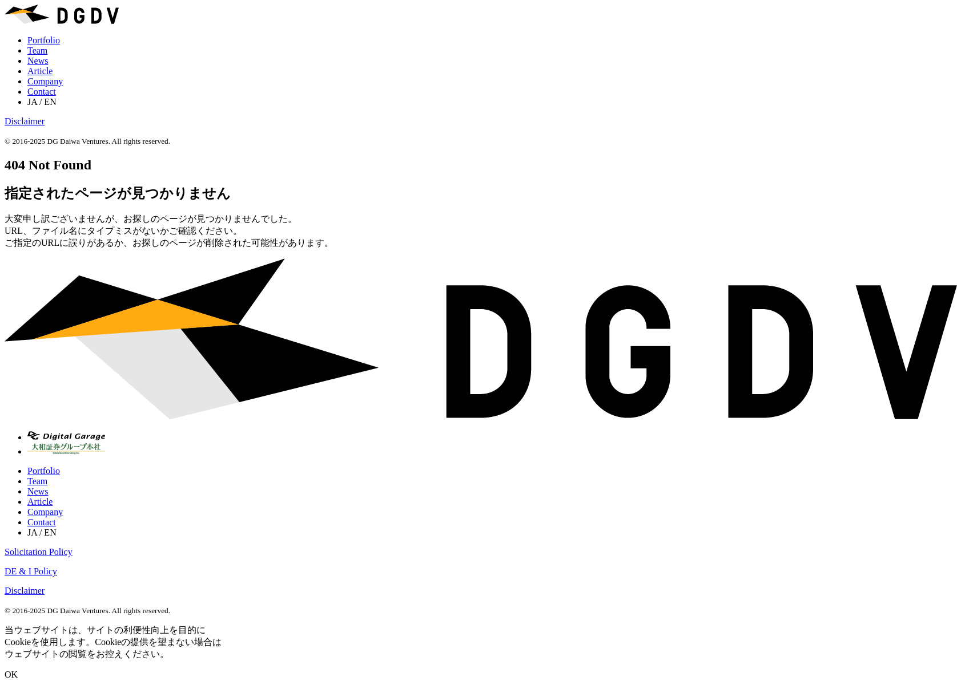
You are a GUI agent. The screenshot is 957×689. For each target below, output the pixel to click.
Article (40, 71)
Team (37, 50)
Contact (41, 91)
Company (45, 81)
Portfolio (43, 40)
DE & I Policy (31, 571)
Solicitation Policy (39, 552)
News (37, 61)
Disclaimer (25, 121)
